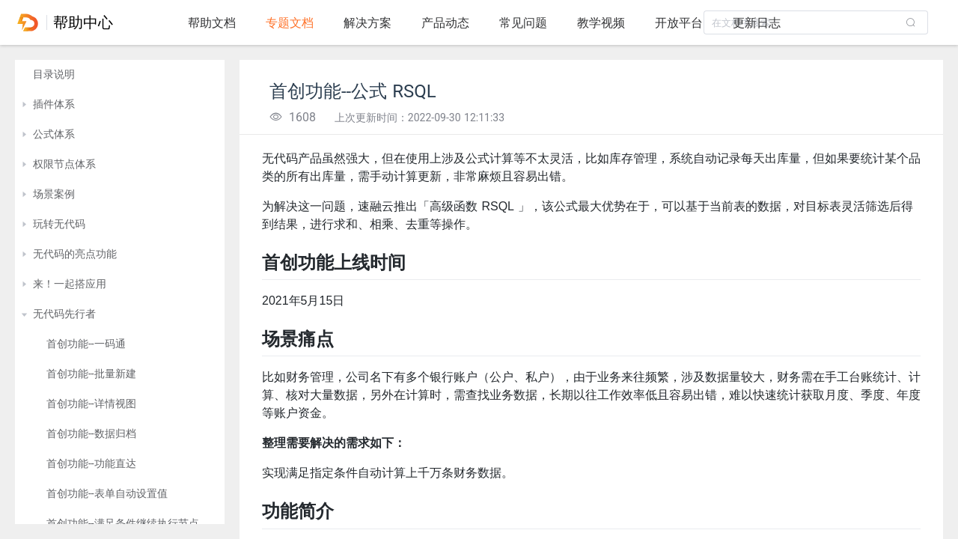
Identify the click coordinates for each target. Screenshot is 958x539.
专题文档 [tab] (290, 23)
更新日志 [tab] (757, 23)
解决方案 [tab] (367, 23)
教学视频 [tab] (601, 23)
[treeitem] (120, 75)
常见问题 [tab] (523, 23)
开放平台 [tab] (679, 23)
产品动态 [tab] (445, 23)
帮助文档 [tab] (212, 23)
